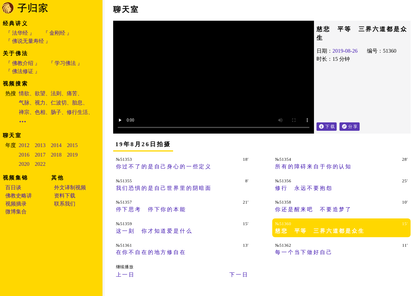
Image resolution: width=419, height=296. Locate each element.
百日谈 (13, 187)
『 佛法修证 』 (22, 71)
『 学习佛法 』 (65, 63)
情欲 (24, 93)
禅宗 (24, 112)
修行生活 (77, 112)
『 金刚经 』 (57, 33)
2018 (56, 155)
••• (23, 122)
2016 (24, 155)
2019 (72, 155)
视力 (40, 103)
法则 (56, 93)
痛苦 (72, 93)
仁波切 (59, 103)
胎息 (77, 103)
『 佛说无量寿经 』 (28, 41)
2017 (40, 155)
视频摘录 (16, 204)
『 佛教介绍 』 (22, 63)
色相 (40, 112)
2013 (40, 145)
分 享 (354, 125)
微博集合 (16, 212)
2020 (24, 164)
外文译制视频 (70, 187)
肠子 (56, 112)
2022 (40, 164)
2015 (72, 145)
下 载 (330, 126)
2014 (56, 145)
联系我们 (64, 204)
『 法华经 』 (20, 33)
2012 (24, 145)
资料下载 (64, 196)
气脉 (24, 103)
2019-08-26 (345, 51)
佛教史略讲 (18, 196)
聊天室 (126, 9)
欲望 (40, 93)
